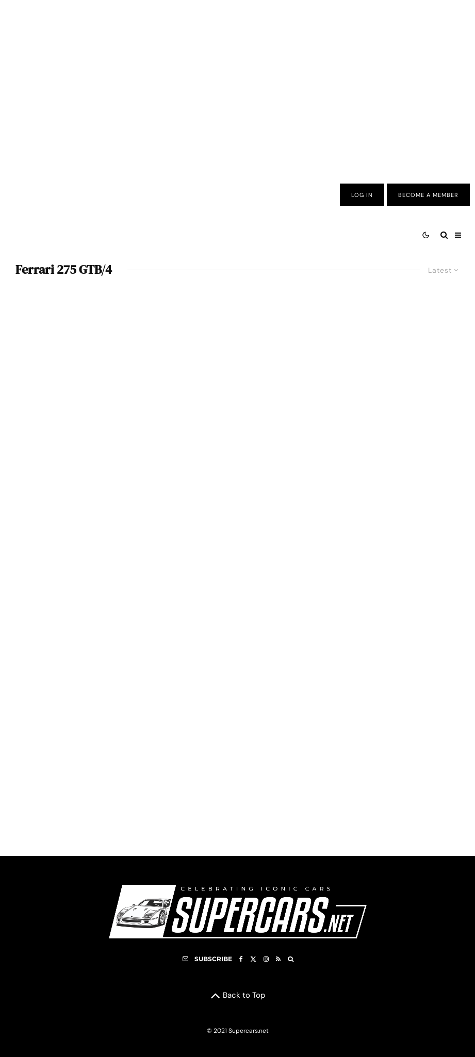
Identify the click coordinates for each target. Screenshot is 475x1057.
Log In (362, 195)
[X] (253, 959)
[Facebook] (241, 959)
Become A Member (428, 195)
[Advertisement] (237, 84)
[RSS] (278, 959)
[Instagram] (266, 959)
